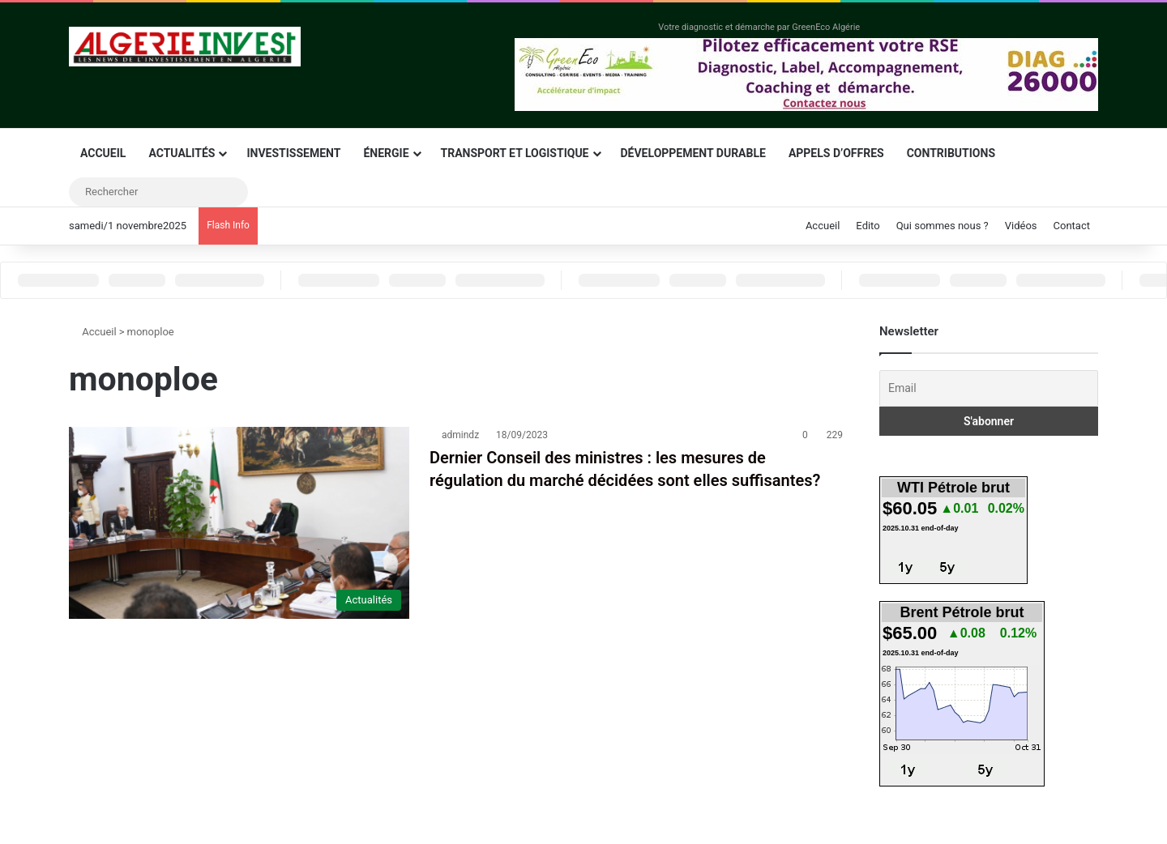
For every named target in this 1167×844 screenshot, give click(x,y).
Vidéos (1021, 226)
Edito (867, 226)
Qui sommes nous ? (942, 226)
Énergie (385, 153)
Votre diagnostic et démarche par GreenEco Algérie (759, 27)
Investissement (293, 153)
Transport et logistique (515, 153)
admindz (460, 435)
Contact (1072, 226)
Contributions (951, 153)
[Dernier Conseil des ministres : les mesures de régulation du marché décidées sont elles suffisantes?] (239, 523)
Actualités (181, 153)
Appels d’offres (836, 153)
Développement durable (693, 153)
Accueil (103, 153)
